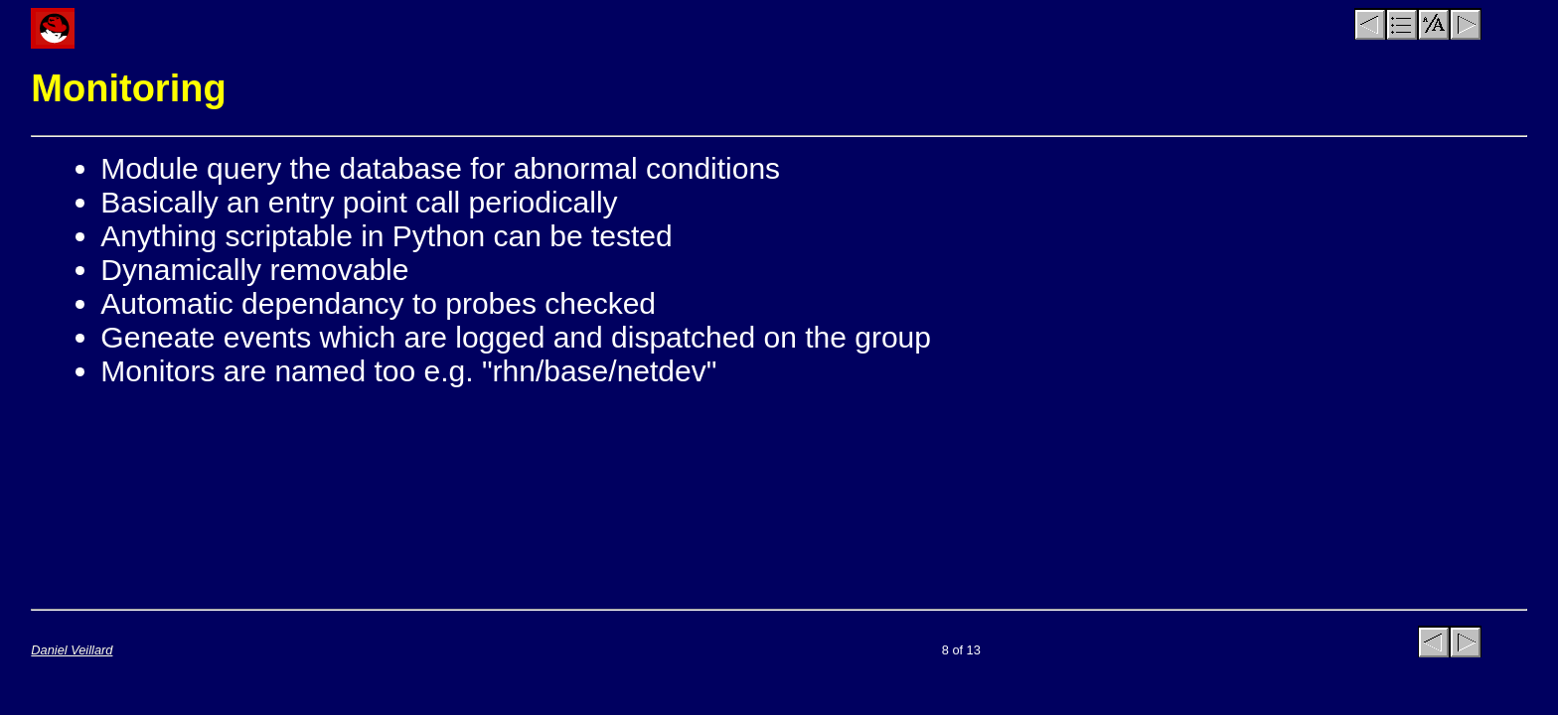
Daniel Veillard (71, 650)
